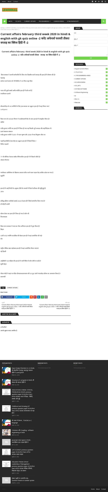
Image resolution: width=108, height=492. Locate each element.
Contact (15, 1)
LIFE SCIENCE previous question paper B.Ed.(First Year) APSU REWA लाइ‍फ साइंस (22, 452)
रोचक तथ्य (91, 102)
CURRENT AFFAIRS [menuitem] (30, 21)
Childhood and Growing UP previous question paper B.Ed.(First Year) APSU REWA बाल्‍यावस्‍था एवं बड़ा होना (23, 409)
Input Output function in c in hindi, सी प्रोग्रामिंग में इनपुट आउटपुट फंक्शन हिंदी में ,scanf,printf (23, 370)
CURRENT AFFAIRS (10, 28)
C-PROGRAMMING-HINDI (91, 75)
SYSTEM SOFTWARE (91, 89)
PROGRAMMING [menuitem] (44, 21)
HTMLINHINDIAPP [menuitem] (73, 21)
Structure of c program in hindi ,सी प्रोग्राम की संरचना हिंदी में (23, 381)
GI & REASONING (91, 82)
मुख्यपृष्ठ (2, 28)
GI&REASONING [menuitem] (59, 21)
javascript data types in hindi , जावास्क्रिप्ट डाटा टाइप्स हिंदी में (21, 441)
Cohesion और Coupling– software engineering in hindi (22, 431)
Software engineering (91, 92)
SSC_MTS (91, 85)
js (91, 95)
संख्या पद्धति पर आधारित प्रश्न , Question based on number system (23, 479)
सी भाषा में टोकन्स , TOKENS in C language (22, 422)
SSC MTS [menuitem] (18, 21)
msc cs (91, 99)
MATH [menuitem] (10, 21)
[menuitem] (4, 21)
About (9, 1)
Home (4, 1)
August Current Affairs (91, 69)
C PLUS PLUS (91, 72)
